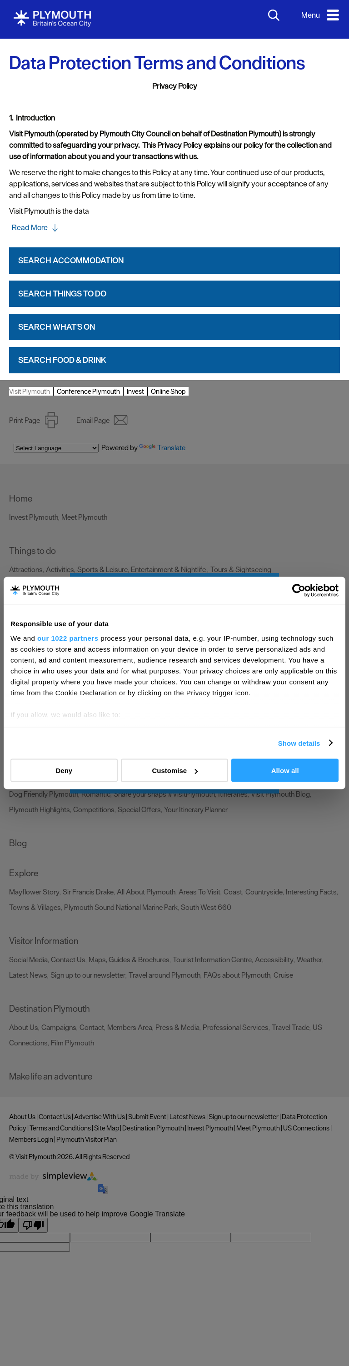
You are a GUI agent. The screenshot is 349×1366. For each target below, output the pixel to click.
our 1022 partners (67, 638)
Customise (175, 770)
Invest (135, 391)
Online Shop (168, 391)
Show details (299, 743)
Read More (30, 227)
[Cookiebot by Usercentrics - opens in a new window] (299, 591)
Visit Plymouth (29, 391)
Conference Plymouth (88, 391)
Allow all (285, 770)
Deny (63, 770)
